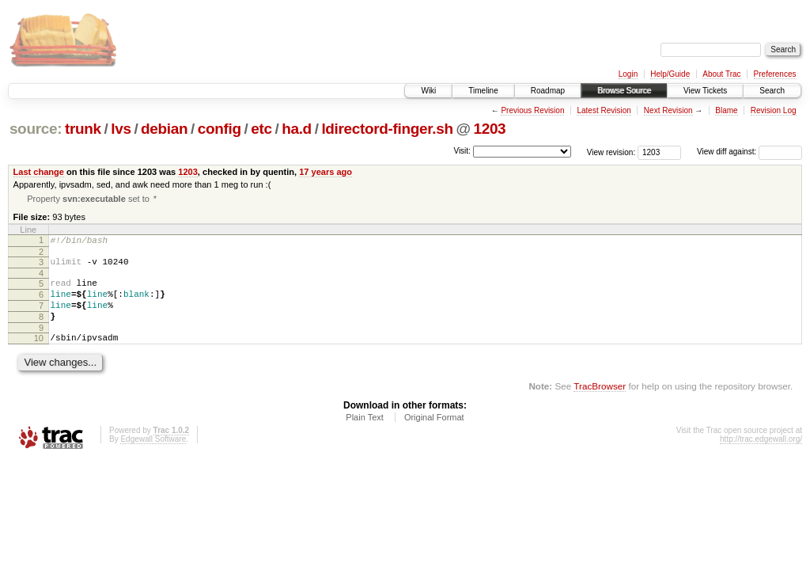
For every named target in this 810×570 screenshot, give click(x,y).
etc (261, 128)
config (219, 128)
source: (35, 128)
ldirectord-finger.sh (386, 128)
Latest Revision (603, 110)
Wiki (428, 90)
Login (628, 74)
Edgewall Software (153, 457)
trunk (83, 128)
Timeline (483, 90)
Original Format (434, 435)
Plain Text (365, 435)
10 (39, 354)
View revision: (611, 151)
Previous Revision (532, 110)
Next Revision (668, 110)
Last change (38, 172)
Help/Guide (670, 74)
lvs (121, 128)
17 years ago (325, 172)
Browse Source (624, 90)
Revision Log (774, 110)
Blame (726, 110)
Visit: (462, 150)
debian (164, 128)
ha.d (297, 128)
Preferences (775, 74)
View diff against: (749, 151)
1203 (489, 128)
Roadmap (548, 90)
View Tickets (705, 90)
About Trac (721, 74)
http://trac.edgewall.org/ (761, 457)
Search (772, 90)
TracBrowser (599, 404)
